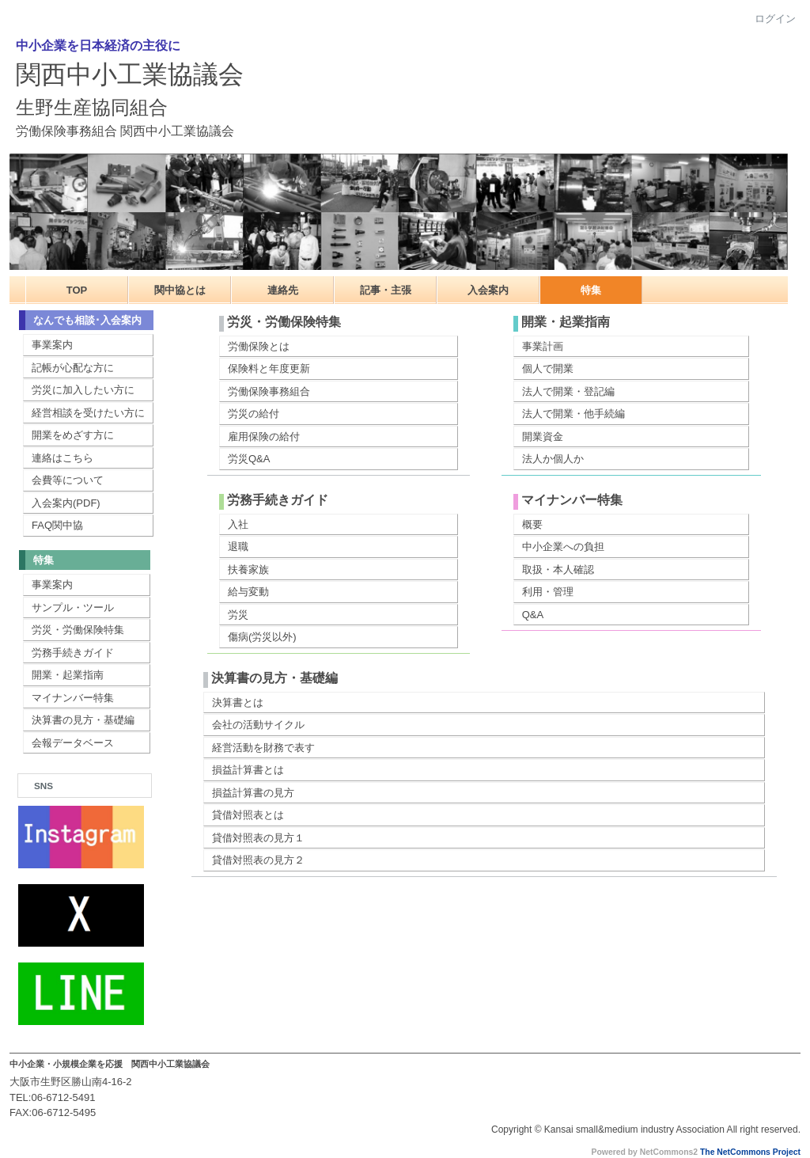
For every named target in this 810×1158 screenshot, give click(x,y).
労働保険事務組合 (269, 391)
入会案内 (488, 290)
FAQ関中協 (57, 525)
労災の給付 (253, 414)
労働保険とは (259, 346)
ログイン (775, 19)
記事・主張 (385, 290)
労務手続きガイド (73, 653)
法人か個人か (553, 459)
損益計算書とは (248, 770)
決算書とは (237, 702)
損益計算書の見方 (253, 793)
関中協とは (180, 290)
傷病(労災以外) (262, 637)
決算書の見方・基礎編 (83, 720)
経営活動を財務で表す (263, 748)
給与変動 (248, 592)
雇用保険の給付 (264, 436)
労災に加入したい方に (83, 390)
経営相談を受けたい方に (88, 413)
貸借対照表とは (248, 815)
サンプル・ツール (73, 607)
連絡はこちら (62, 458)
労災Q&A (249, 459)
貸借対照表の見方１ (258, 838)
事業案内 (52, 345)
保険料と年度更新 (269, 368)
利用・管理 (547, 592)
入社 (238, 524)
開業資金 (542, 436)
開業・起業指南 (68, 675)
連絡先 (282, 290)
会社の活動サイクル (258, 725)
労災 (238, 615)
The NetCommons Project (750, 1152)
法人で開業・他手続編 (573, 414)
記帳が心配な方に (73, 368)
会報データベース (73, 743)
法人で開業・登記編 (568, 391)
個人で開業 (547, 368)
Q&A (532, 615)
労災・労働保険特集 (78, 630)
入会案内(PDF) (66, 503)
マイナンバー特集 (73, 698)
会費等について (68, 480)
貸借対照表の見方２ (258, 860)
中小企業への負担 (563, 546)
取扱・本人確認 (558, 569)
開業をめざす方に (73, 435)
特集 (591, 290)
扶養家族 (248, 569)
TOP (77, 290)
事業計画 (542, 346)
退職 (238, 546)
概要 (532, 524)
